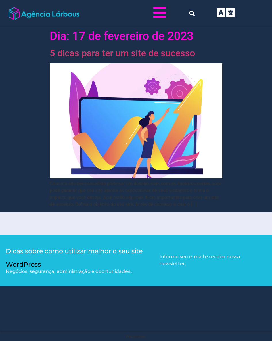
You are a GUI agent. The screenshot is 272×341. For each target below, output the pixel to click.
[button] (192, 13)
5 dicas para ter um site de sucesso (122, 53)
